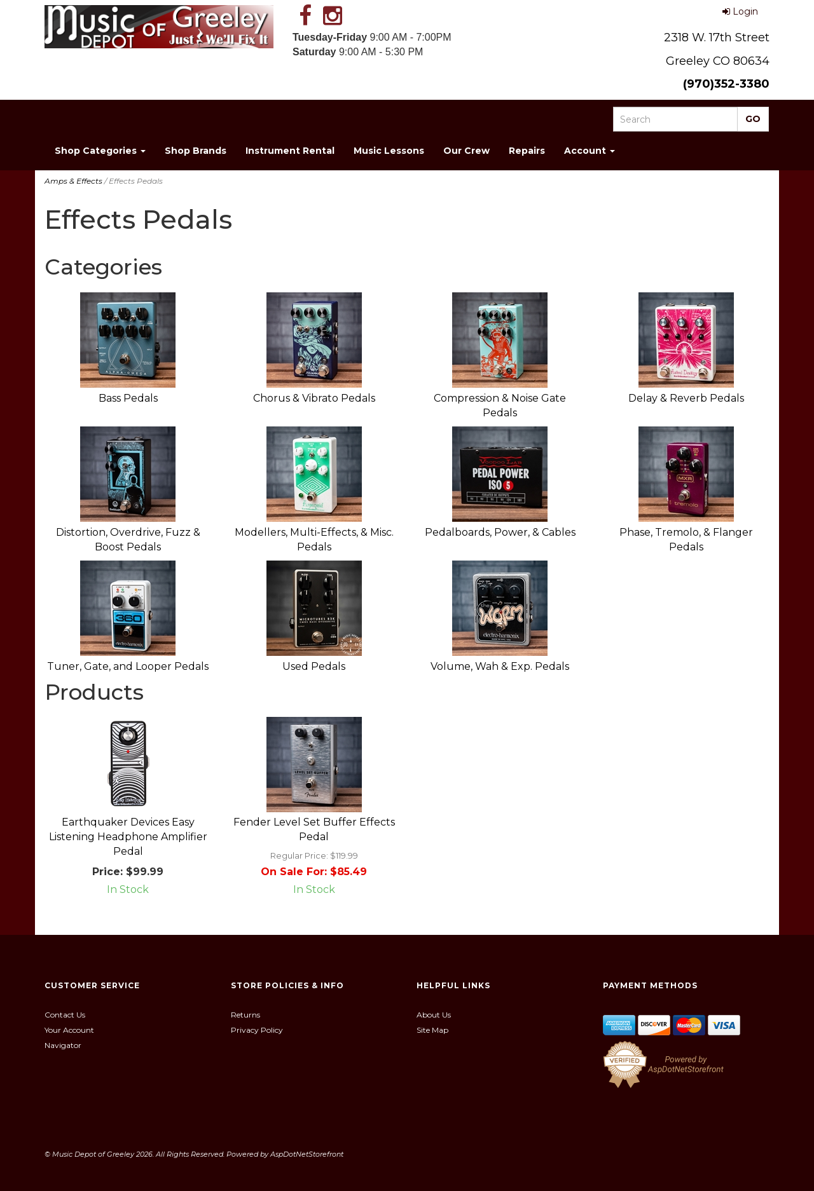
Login (740, 11)
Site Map (432, 1030)
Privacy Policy (257, 1030)
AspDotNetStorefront (306, 1154)
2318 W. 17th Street (716, 37)
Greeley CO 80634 (717, 61)
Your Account (69, 1030)
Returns (245, 1014)
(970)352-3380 (726, 84)
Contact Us (65, 1014)
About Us (434, 1014)
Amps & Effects (73, 181)
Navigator (63, 1045)
